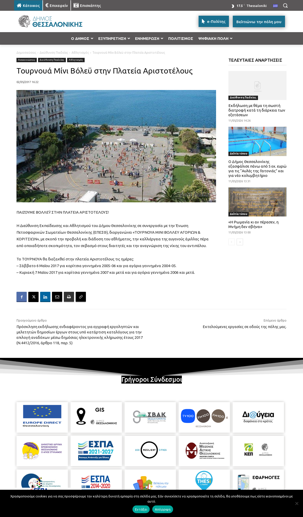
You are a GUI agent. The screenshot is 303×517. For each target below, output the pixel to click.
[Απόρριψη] (296, 503)
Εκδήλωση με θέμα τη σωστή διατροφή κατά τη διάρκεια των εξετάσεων (256, 110)
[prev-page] (231, 242)
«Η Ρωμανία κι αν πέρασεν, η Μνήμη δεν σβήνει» (253, 224)
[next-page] (240, 242)
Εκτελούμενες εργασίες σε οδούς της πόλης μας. (245, 326)
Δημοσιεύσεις (26, 52)
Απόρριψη (163, 509)
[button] (285, 5)
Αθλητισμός (80, 52)
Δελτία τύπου (238, 153)
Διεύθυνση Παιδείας (54, 52)
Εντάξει (141, 509)
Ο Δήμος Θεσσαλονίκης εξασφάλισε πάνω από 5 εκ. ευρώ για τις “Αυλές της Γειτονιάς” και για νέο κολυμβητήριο (257, 168)
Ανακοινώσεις (26, 60)
